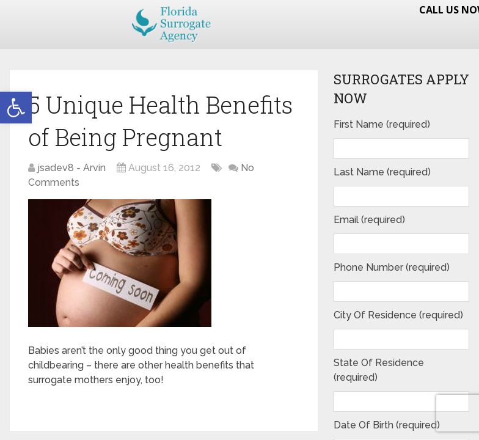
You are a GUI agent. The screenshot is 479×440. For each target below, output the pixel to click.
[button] (16, 107)
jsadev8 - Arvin (71, 168)
